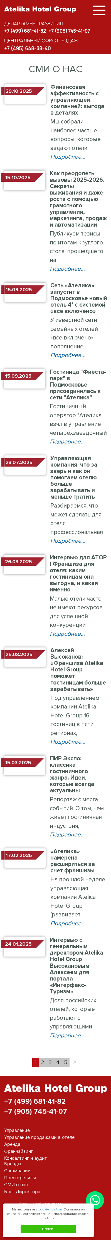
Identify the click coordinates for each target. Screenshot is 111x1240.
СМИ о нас (16, 1184)
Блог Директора (22, 1191)
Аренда (12, 1144)
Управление (17, 1130)
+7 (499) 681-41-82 (25, 31)
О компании (17, 1170)
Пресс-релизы (20, 1177)
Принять (48, 1229)
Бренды (12, 1163)
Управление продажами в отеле (39, 1137)
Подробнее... (67, 156)
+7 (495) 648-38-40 (27, 48)
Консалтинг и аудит (25, 1158)
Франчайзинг (18, 1151)
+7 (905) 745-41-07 (69, 31)
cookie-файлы (50, 1209)
